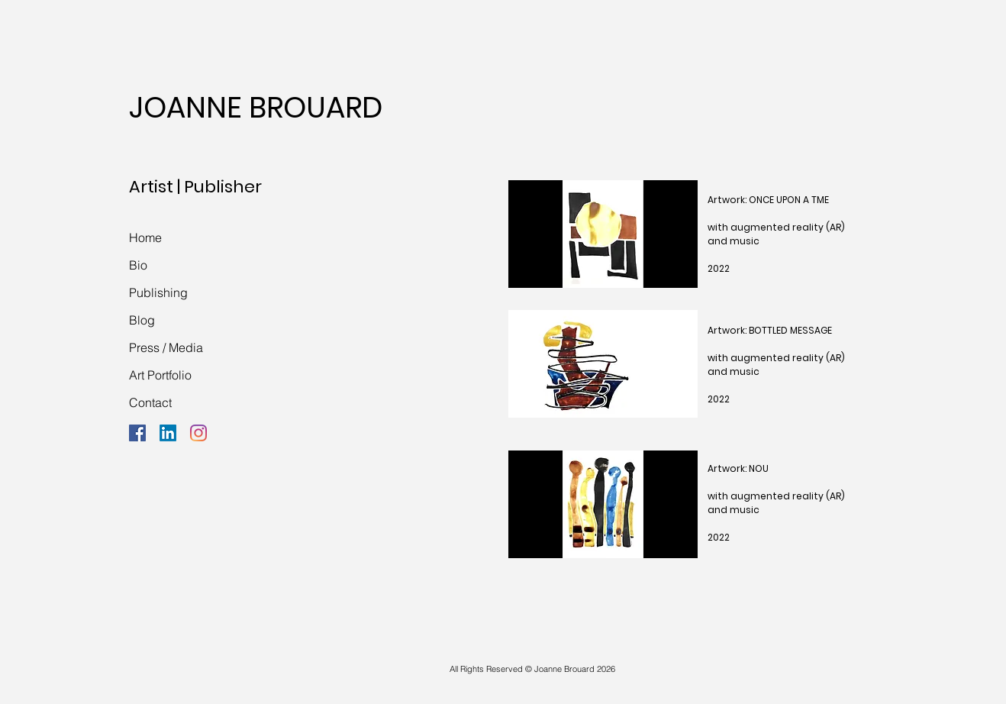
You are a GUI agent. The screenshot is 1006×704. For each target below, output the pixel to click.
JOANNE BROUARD (255, 107)
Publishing (158, 292)
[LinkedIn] (168, 433)
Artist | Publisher (195, 187)
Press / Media (166, 347)
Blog (142, 320)
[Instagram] (198, 433)
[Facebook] (137, 433)
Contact (150, 402)
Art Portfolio (160, 375)
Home (145, 237)
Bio (138, 265)
